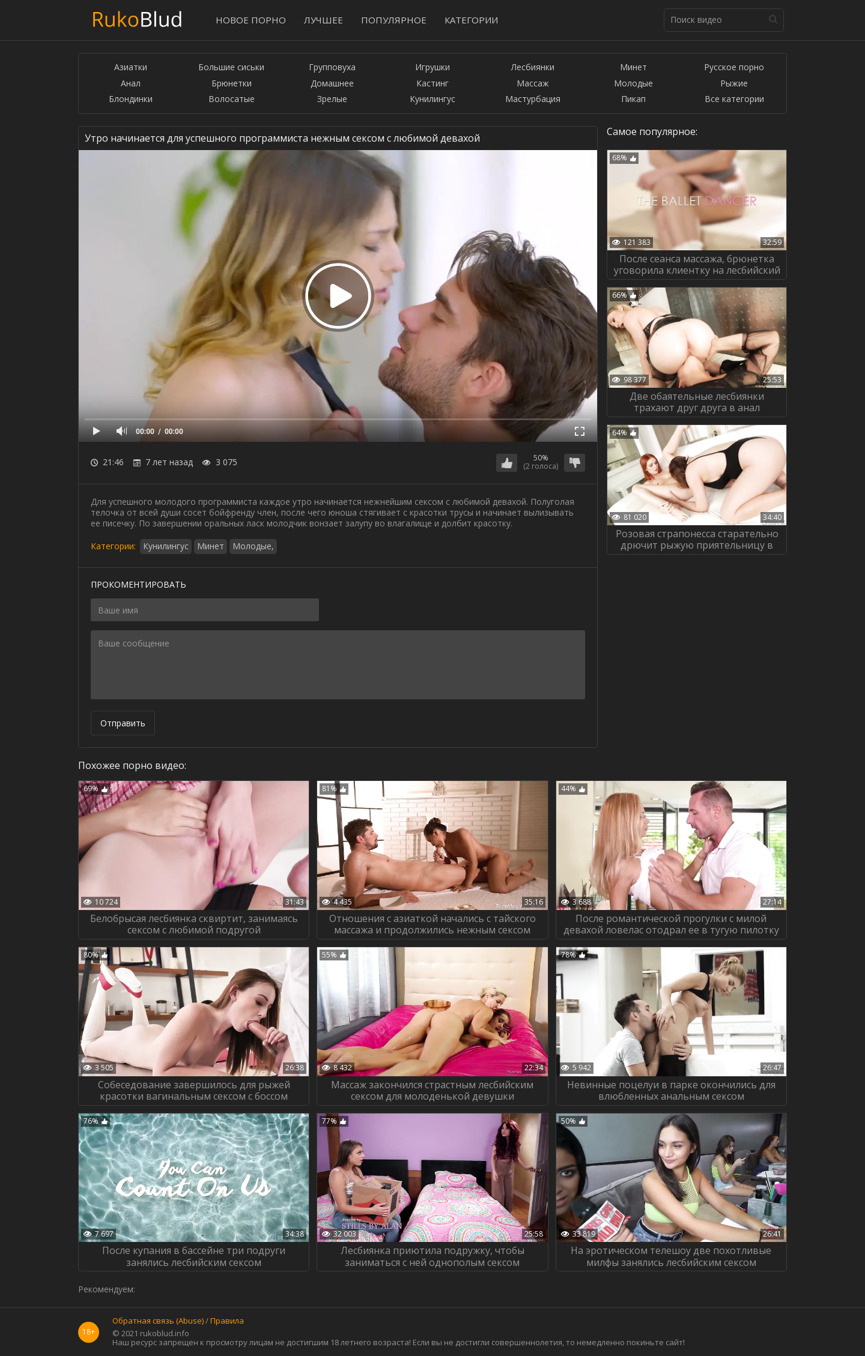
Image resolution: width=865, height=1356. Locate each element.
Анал (131, 84)
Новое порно (251, 20)
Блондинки (131, 99)
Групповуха (332, 67)
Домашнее (332, 84)
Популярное (393, 20)
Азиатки (130, 67)
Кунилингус (432, 99)
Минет (633, 67)
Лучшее (323, 20)
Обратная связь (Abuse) (158, 1321)
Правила (227, 1321)
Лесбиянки (532, 67)
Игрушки (432, 67)
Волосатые (231, 99)
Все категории (734, 99)
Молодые (633, 84)
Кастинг (432, 84)
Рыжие (734, 84)
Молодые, (253, 546)
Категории (471, 20)
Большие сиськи (231, 67)
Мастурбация (532, 99)
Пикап (633, 99)
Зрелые (332, 99)
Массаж (533, 84)
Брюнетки (231, 84)
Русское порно (734, 67)
